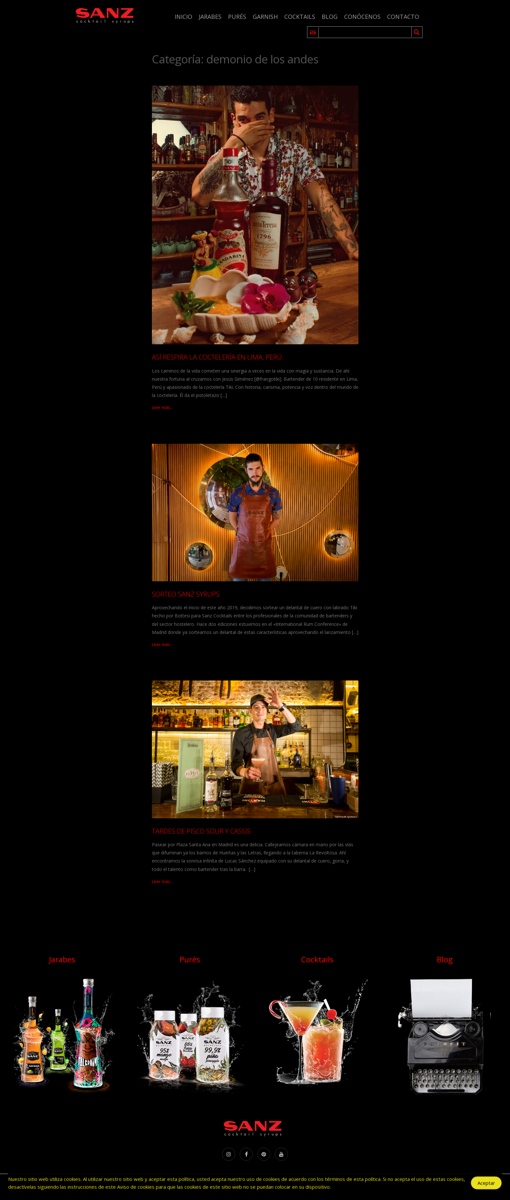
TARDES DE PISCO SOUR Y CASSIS (201, 831)
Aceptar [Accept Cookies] (486, 1184)
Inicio (183, 16)
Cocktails (299, 16)
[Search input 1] (365, 32)
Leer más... (162, 407)
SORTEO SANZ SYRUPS (186, 594)
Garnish (265, 16)
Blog (330, 16)
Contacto (403, 16)
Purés (237, 16)
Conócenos (362, 16)
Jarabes (210, 16)
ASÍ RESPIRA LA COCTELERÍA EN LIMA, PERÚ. (218, 357)
